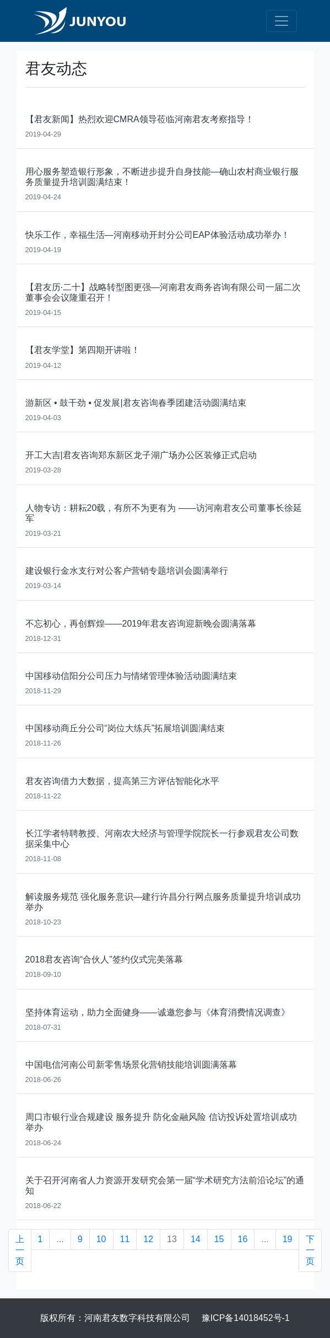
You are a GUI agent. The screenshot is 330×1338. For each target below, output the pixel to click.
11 (125, 1239)
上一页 (19, 1250)
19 (288, 1239)
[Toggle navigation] (281, 21)
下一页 (310, 1250)
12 (148, 1239)
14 (196, 1239)
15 (219, 1239)
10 (101, 1239)
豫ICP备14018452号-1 (246, 1318)
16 (243, 1239)
